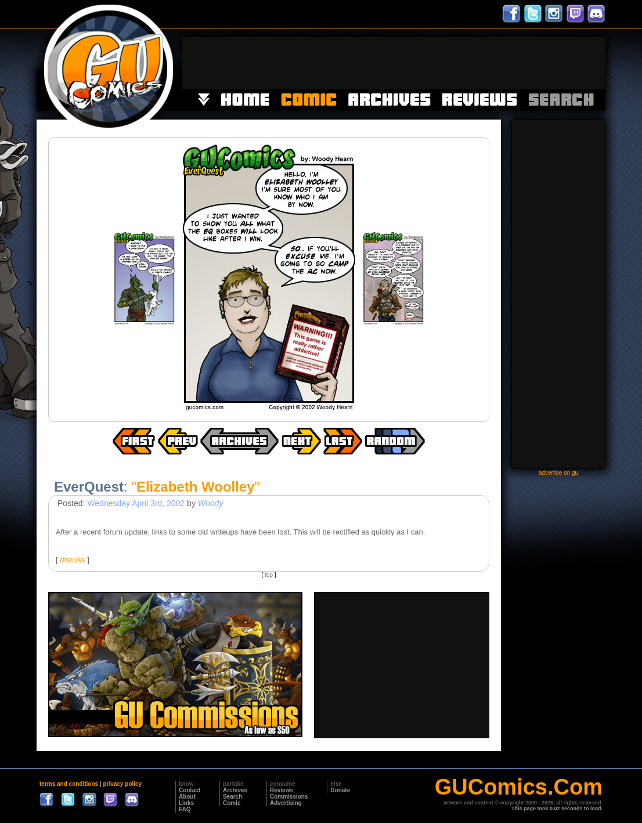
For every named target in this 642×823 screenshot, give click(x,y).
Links (186, 803)
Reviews (281, 790)
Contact (189, 790)
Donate (340, 790)
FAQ (185, 809)
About (187, 796)
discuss (72, 559)
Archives (235, 790)
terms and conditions (68, 784)
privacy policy (122, 784)
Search (232, 796)
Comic (232, 803)
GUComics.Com (519, 787)
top (269, 575)
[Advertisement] (393, 63)
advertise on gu (558, 473)
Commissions (289, 796)
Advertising (286, 803)
